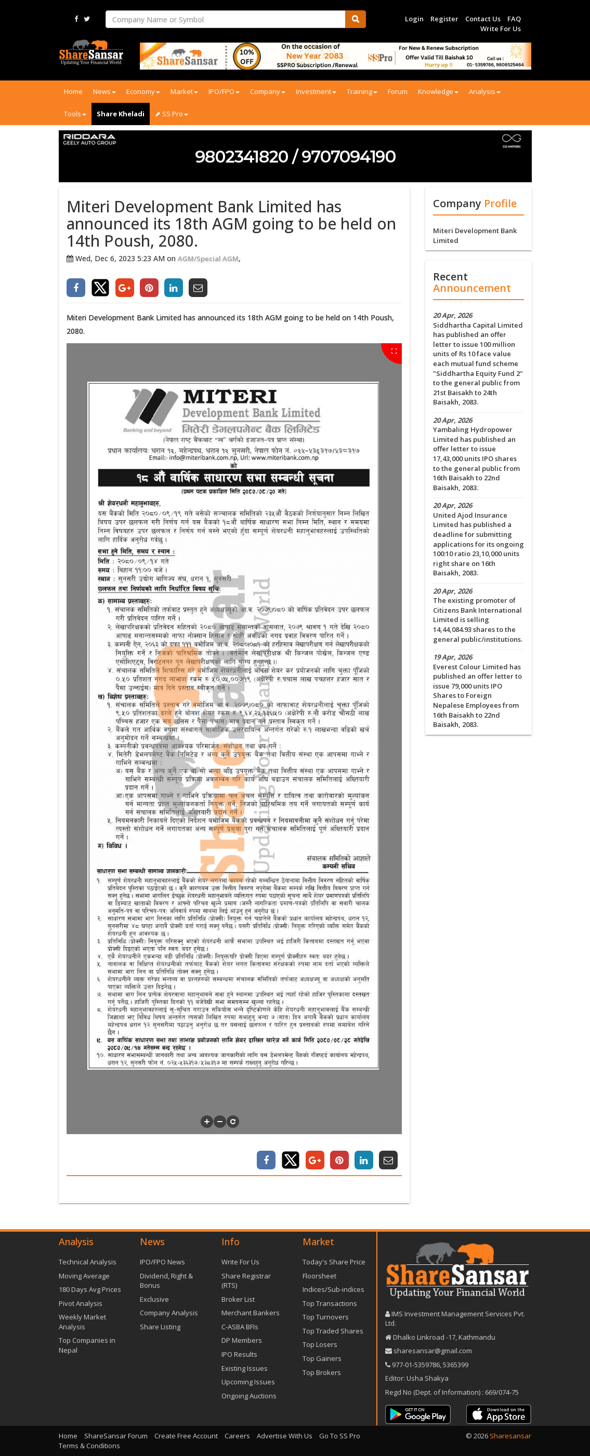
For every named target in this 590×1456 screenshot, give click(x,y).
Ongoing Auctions (249, 1395)
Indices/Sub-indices (333, 1289)
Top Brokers (322, 1372)
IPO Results (239, 1354)
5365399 (454, 1364)
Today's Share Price (334, 1261)
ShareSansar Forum (116, 1435)
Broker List (238, 1299)
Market (184, 91)
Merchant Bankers (250, 1312)
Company (267, 91)
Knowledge (438, 91)
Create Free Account (186, 1435)
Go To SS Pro (339, 1435)
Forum (398, 91)
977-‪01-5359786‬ (416, 1364)
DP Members (241, 1340)
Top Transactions (330, 1303)
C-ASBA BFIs (239, 1326)
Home (73, 91)
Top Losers (320, 1344)
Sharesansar (510, 1435)
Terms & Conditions (89, 1445)
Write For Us (500, 28)
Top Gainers (322, 1358)
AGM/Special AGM (208, 258)
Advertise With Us (284, 1435)
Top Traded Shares (333, 1331)
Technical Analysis (87, 1261)
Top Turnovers (326, 1317)
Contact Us (483, 18)
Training (362, 91)
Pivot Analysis (80, 1303)
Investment (316, 91)
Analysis (485, 91)
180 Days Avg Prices (90, 1289)
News (104, 91)
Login (414, 18)
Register (444, 18)
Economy (143, 91)
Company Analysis (169, 1312)
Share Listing (160, 1326)
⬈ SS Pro (171, 113)
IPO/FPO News (162, 1261)
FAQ (514, 18)
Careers (237, 1435)
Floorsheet (319, 1275)
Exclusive (154, 1299)
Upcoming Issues (248, 1381)
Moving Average (84, 1275)
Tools (75, 113)
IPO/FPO (224, 91)
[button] (207, 1121)
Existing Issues (244, 1368)
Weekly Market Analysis (82, 1321)
